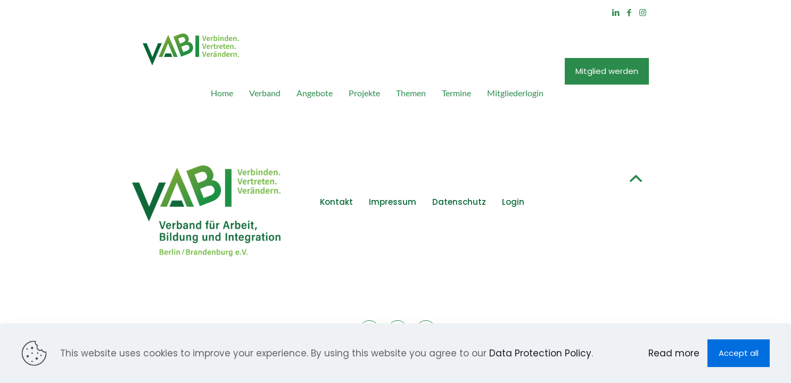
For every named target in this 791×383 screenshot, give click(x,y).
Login (492, 157)
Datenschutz (438, 157)
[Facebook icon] (692, 12)
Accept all (739, 353)
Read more (673, 353)
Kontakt (315, 157)
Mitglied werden (669, 48)
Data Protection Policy (540, 353)
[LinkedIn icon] (678, 12)
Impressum (372, 157)
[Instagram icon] (705, 12)
